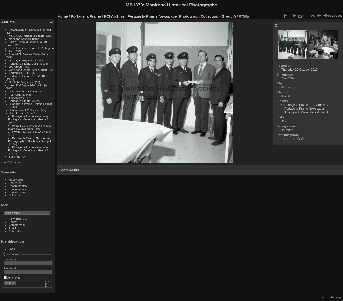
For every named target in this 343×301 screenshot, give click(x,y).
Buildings (14, 156)
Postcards (15, 94)
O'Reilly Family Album (22, 60)
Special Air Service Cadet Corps (29, 54)
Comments (15, 224)
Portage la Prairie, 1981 (23, 63)
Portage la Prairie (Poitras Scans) (31, 103)
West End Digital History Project (29, 85)
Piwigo (338, 297)
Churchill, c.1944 (19, 72)
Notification (16, 231)
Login (12, 248)
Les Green (15, 66)
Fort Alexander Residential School (30, 29)
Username (10, 259)
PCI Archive (17, 113)
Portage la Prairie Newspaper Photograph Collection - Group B (28, 149)
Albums (8, 22)
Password (10, 268)
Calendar (14, 195)
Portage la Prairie (19, 100)
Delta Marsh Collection (23, 91)
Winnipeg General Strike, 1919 (28, 69)
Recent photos (18, 185)
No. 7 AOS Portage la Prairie (27, 35)
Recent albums (18, 188)
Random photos (19, 192)
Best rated (15, 182)
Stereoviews (16, 97)
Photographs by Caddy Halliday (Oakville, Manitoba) (29, 127)
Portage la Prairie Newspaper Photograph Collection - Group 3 (28, 118)
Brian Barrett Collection (24, 110)
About (12, 228)
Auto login (12, 277)
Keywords (15, 218)
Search (13, 221)
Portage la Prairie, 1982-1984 (27, 75)
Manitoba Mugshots (21, 82)
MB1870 (134, 4)
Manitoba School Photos (24, 38)
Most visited (16, 179)
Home (63, 16)
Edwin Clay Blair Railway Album (32, 131)
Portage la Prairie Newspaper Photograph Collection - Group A (30, 139)
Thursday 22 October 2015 (299, 69)
